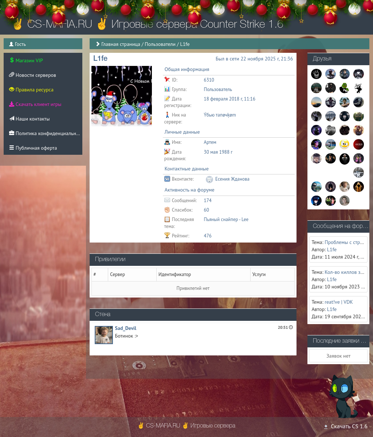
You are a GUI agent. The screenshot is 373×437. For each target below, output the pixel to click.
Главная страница (120, 44)
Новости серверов (32, 75)
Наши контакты (29, 118)
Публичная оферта (33, 148)
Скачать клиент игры (35, 104)
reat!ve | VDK (339, 302)
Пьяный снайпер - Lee (226, 219)
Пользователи (160, 44)
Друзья (322, 59)
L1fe (332, 249)
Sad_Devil (126, 328)
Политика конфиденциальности (45, 133)
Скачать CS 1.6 (345, 426)
